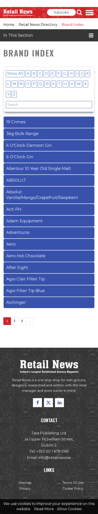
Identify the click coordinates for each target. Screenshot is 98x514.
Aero (11, 244)
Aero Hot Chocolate (26, 255)
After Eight (17, 267)
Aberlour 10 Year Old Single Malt (38, 168)
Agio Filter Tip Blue (25, 290)
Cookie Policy (72, 489)
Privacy (25, 489)
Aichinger (16, 302)
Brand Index (73, 25)
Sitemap (25, 483)
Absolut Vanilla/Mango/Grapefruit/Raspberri (42, 194)
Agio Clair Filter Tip (25, 279)
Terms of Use (72, 483)
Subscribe (61, 12)
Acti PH (13, 209)
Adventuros (18, 232)
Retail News (18, 12)
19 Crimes (16, 121)
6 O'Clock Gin (19, 156)
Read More (44, 509)
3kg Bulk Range (22, 133)
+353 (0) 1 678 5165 (52, 451)
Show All (15, 73)
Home (8, 25)
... (29, 321)
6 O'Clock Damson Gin (29, 145)
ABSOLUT (16, 180)
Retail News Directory (38, 25)
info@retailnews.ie (54, 457)
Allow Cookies (69, 509)
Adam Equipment (24, 221)
